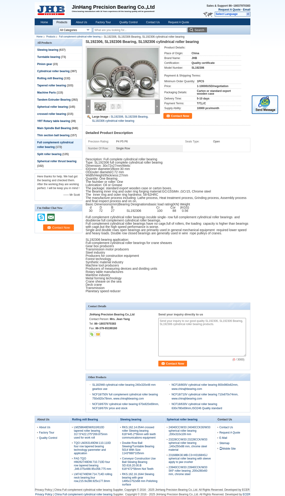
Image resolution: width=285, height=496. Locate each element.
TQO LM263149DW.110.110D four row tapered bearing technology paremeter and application (92, 448)
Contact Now (180, 116)
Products (61, 22)
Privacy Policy (43, 489)
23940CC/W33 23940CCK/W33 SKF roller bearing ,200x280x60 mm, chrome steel (188, 471)
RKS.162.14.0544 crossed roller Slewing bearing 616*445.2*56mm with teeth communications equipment (139, 432)
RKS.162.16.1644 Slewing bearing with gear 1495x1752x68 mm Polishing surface (139, 479)
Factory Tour (103, 22)
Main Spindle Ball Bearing (54, 128)
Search (199, 30)
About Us (81, 22)
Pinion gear (44, 64)
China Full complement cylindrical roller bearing (83, 489)
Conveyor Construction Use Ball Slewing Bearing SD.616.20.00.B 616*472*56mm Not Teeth (139, 463)
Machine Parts (46, 92)
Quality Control (128, 22)
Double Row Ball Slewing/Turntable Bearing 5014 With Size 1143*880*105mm (138, 448)
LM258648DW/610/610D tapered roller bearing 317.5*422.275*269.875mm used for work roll (90, 432)
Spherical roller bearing (52, 106)
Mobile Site (227, 448)
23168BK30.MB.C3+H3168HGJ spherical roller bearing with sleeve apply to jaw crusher (190, 458)
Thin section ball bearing (53, 135)
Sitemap (224, 443)
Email (246, 9)
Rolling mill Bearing (50, 78)
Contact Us (153, 22)
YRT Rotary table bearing (53, 121)
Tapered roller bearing (51, 85)
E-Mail (223, 437)
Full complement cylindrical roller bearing (80, 36)
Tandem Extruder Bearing (54, 99)
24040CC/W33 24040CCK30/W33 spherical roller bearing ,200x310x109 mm (189, 431)
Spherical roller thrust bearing (56, 161)
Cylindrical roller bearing (53, 71)
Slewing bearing (47, 49)
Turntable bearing (48, 57)
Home (44, 22)
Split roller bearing (49, 154)
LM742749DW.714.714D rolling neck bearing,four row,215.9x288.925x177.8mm (93, 478)
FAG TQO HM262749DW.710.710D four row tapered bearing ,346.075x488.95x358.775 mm (92, 463)
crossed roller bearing (51, 114)
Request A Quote (229, 9)
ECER (245, 489)
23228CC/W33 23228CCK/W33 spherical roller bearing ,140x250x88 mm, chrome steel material (188, 444)
